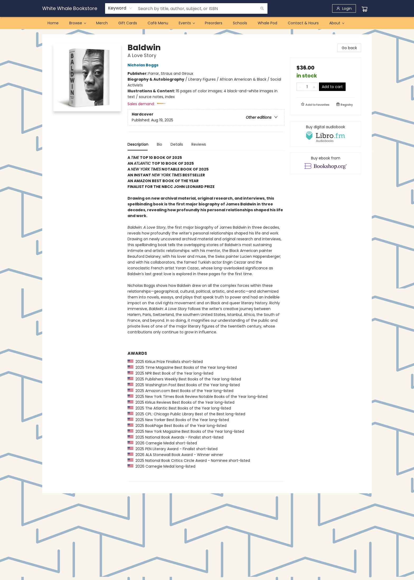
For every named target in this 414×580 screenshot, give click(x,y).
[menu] (207, 23)
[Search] (262, 8)
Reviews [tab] (198, 144)
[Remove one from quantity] (300, 87)
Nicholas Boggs (144, 65)
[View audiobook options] (325, 134)
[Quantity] (307, 86)
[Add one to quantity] (314, 87)
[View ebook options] (325, 163)
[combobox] (120, 8)
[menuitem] (53, 23)
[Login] (344, 8)
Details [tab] (177, 144)
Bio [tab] (159, 144)
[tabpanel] (206, 318)
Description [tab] (138, 144)
